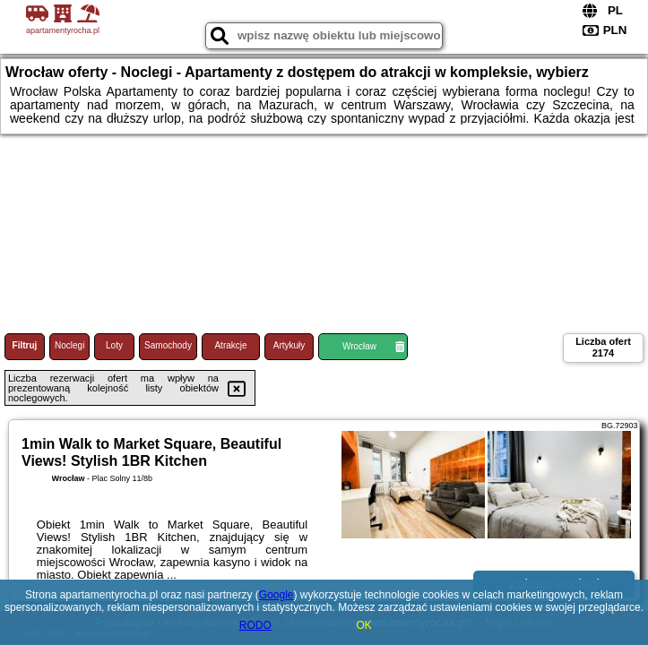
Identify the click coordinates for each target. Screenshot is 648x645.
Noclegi (69, 345)
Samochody (168, 345)
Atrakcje (230, 345)
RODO (255, 625)
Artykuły (289, 345)
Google (276, 595)
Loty (114, 345)
